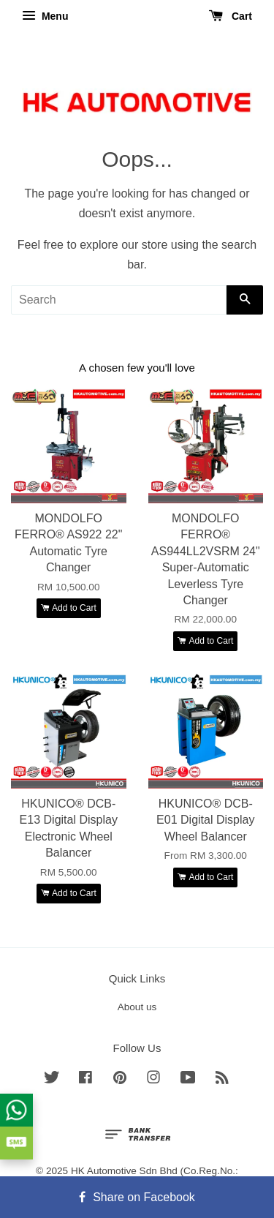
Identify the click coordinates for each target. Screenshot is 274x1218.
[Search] (119, 300)
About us (137, 1006)
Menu (45, 16)
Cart (230, 16)
